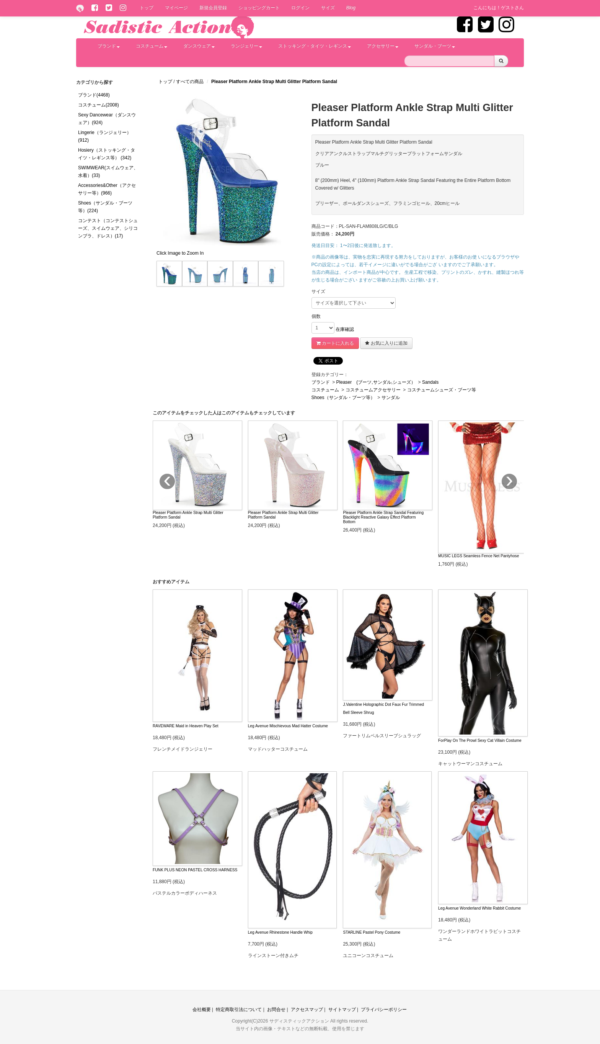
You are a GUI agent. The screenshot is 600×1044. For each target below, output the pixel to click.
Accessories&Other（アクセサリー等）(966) (107, 189)
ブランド (109, 46)
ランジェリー (246, 46)
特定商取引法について (239, 1009)
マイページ (176, 7)
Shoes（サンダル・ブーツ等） (343, 397)
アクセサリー (382, 46)
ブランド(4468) (94, 95)
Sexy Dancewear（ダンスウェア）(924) (107, 118)
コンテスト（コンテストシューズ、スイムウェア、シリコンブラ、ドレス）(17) (108, 228)
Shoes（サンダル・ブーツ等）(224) (105, 206)
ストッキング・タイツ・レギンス (314, 46)
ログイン (300, 7)
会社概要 (201, 1009)
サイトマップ (342, 1009)
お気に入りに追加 (386, 343)
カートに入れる (335, 343)
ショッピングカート (259, 7)
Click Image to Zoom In (180, 253)
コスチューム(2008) (98, 105)
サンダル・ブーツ (434, 46)
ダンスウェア (199, 46)
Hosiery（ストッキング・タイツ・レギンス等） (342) (106, 153)
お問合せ (276, 1009)
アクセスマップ (307, 1009)
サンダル (391, 397)
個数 (316, 316)
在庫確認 (345, 329)
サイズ (328, 7)
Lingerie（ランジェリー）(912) (104, 136)
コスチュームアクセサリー (373, 390)
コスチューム (151, 46)
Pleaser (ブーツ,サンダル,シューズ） (376, 382)
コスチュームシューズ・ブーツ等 (441, 390)
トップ (146, 7)
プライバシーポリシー (384, 1009)
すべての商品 (190, 81)
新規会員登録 (213, 7)
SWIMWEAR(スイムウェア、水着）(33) (108, 171)
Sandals (430, 382)
